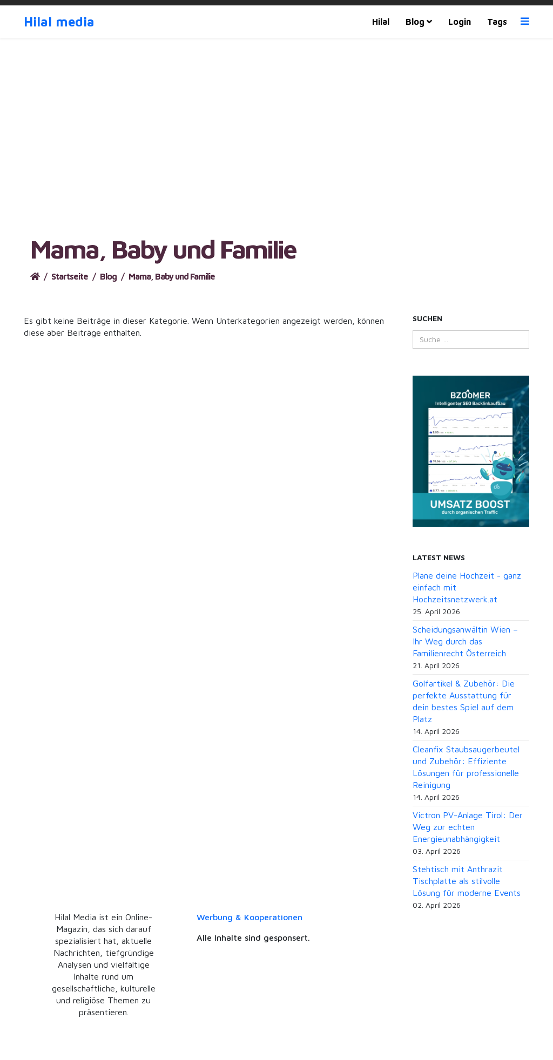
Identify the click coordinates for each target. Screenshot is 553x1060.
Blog (415, 21)
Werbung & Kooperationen (249, 917)
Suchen (427, 318)
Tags (497, 21)
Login (459, 21)
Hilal (380, 21)
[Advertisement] (276, 153)
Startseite (69, 276)
